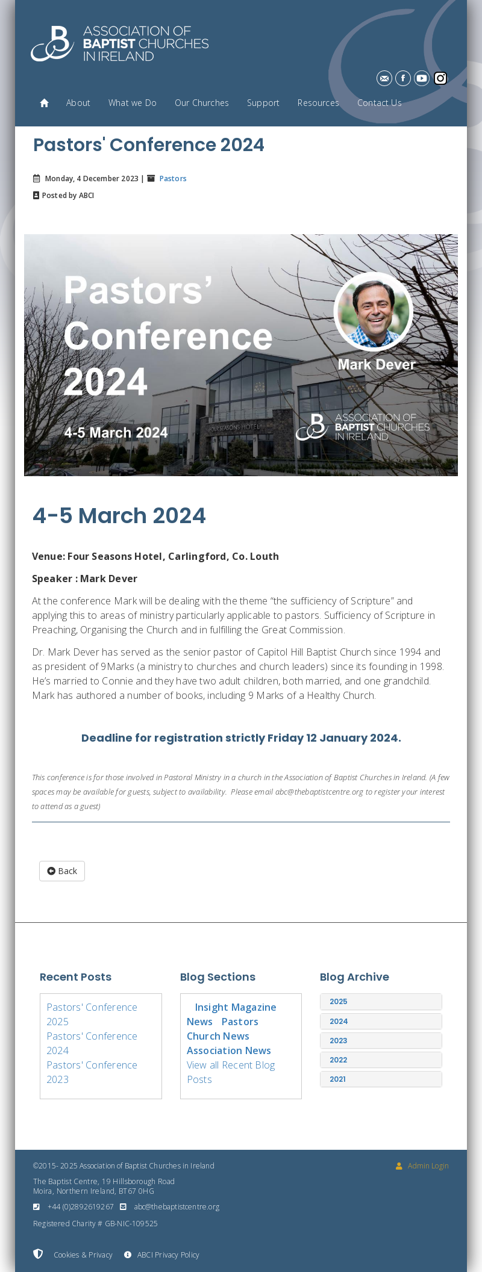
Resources (318, 102)
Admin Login (422, 1166)
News (200, 1021)
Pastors (171, 178)
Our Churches (202, 102)
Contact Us (379, 102)
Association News (229, 1050)
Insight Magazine (236, 1007)
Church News (218, 1036)
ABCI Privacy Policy (161, 1255)
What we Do (132, 102)
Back (62, 870)
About (78, 102)
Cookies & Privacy (73, 1254)
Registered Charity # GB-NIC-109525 (95, 1223)
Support (263, 102)
